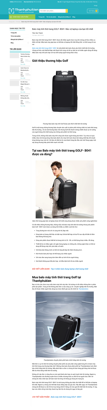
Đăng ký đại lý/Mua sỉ (17, 39)
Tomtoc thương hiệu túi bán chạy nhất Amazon (25, 56)
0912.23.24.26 (37, 2)
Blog (12, 43)
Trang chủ (14, 32)
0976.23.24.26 (18, 2)
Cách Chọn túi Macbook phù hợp (25, 70)
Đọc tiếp (23, 64)
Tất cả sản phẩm (15, 36)
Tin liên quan (15, 49)
